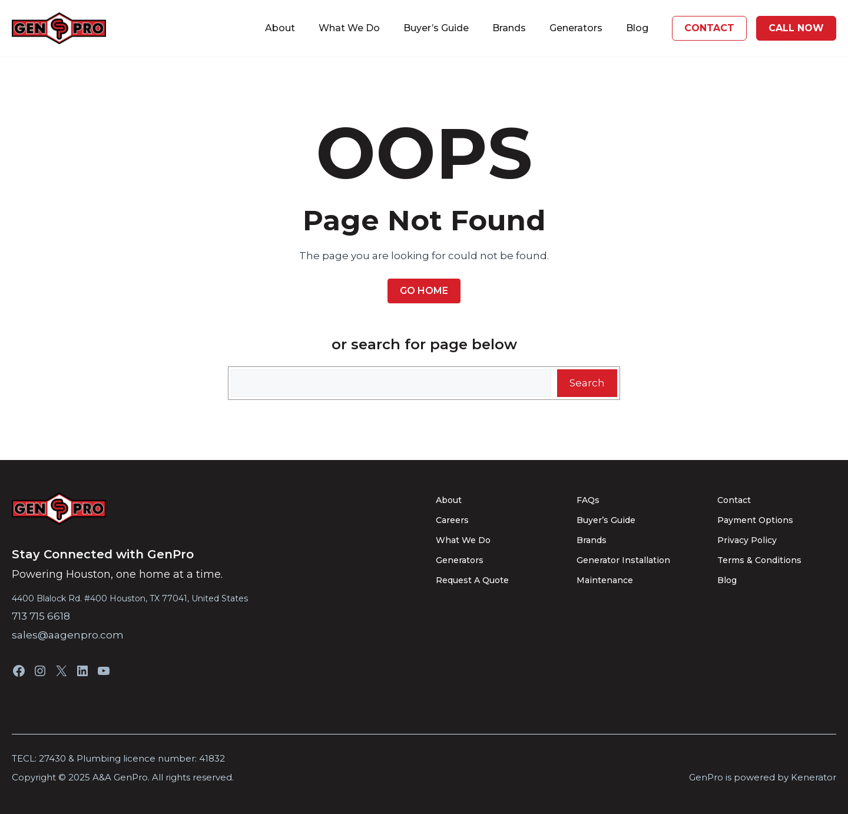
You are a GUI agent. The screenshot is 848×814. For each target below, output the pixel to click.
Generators (575, 28)
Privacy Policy (747, 540)
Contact (734, 500)
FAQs (588, 500)
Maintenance (605, 580)
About (280, 28)
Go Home (424, 290)
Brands (509, 28)
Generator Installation (623, 560)
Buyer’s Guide (436, 28)
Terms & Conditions (759, 560)
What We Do (349, 28)
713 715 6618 (41, 616)
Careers (452, 520)
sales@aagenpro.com (68, 635)
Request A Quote (472, 580)
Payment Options (755, 520)
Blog (637, 28)
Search (587, 383)
